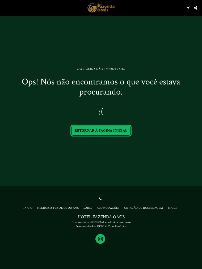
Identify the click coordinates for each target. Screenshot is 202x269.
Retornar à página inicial (101, 130)
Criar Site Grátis (117, 226)
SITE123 (101, 226)
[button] (5, 7)
